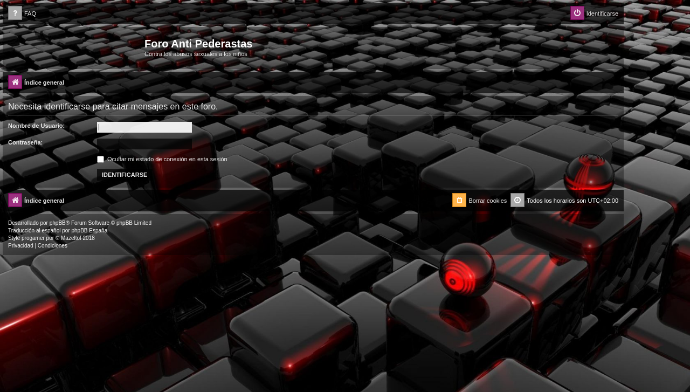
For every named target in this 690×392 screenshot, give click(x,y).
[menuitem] (22, 14)
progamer (33, 238)
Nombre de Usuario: (36, 125)
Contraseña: (25, 142)
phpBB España (89, 230)
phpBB (58, 223)
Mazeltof (71, 238)
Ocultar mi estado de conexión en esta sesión (162, 159)
